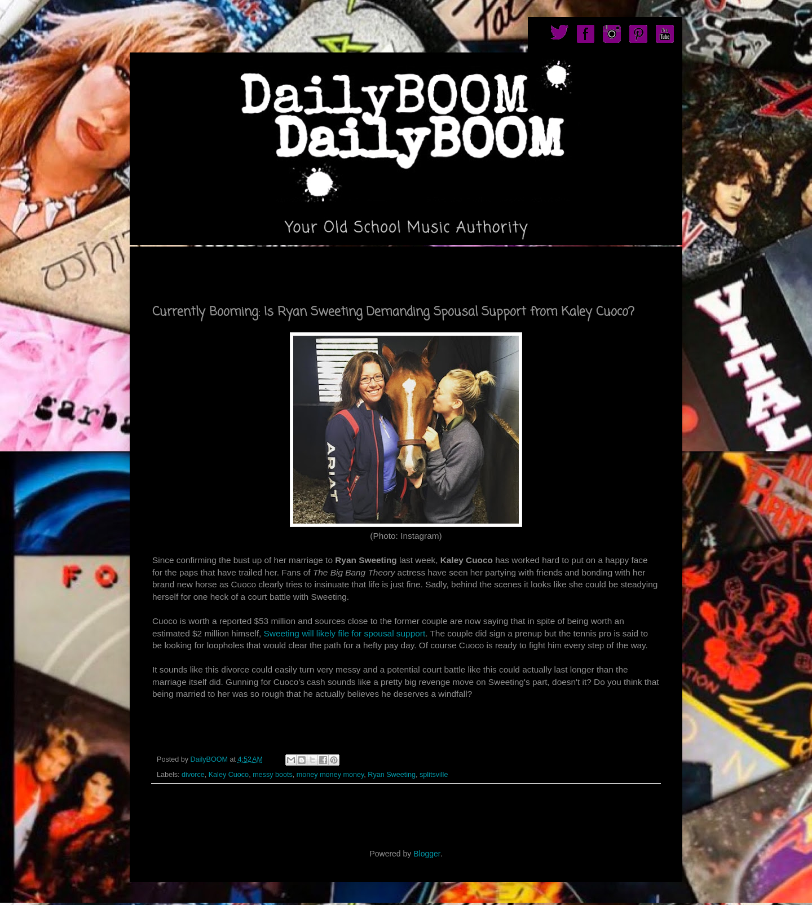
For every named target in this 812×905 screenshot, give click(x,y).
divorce (193, 775)
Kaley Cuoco (229, 775)
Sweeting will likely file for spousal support (345, 633)
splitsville (434, 775)
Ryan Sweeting (392, 775)
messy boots (273, 775)
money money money (330, 775)
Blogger (426, 853)
